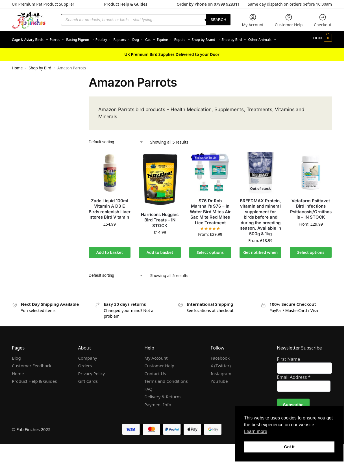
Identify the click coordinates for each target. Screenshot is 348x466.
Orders (85, 376)
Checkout (322, 20)
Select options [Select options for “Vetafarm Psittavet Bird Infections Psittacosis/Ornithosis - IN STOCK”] (310, 262)
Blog (16, 368)
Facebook (220, 368)
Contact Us (155, 384)
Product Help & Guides (125, 4)
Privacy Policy (91, 384)
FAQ (148, 399)
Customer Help (289, 20)
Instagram (221, 384)
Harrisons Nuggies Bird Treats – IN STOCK (160, 230)
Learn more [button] (255, 431)
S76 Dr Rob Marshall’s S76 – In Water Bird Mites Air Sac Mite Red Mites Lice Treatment (210, 222)
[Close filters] (68, 89)
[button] (323, 44)
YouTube (219, 391)
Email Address (294, 387)
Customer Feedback (31, 376)
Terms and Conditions (166, 391)
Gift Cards (88, 391)
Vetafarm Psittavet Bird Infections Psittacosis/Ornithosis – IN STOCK (311, 219)
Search (218, 19)
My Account (253, 20)
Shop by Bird (40, 78)
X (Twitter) (221, 376)
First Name (288, 369)
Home (17, 78)
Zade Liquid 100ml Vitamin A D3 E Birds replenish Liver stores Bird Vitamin (109, 219)
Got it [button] (289, 447)
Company (87, 368)
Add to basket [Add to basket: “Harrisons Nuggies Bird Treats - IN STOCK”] (160, 262)
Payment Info (157, 415)
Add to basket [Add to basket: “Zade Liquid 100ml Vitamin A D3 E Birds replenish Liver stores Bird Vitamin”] (109, 262)
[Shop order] (116, 152)
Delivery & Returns (162, 407)
